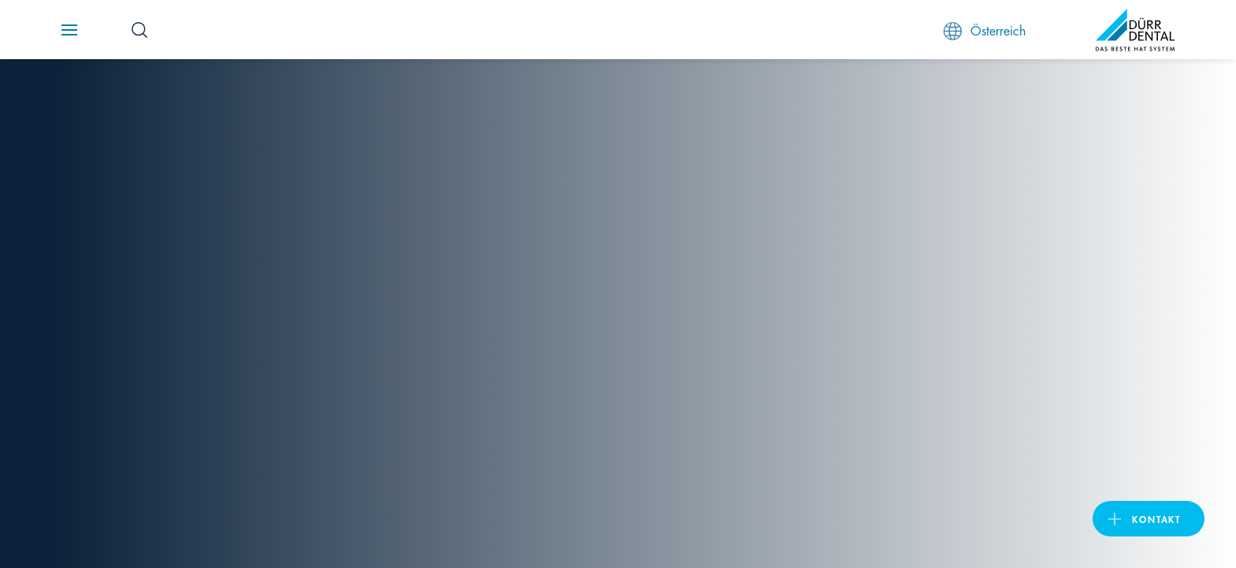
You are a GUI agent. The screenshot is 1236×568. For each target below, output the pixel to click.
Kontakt (1156, 518)
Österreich (985, 30)
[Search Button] (139, 30)
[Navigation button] (69, 30)
